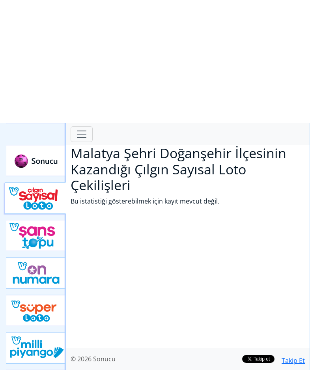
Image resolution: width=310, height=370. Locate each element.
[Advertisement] (155, 61)
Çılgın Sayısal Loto (35, 198)
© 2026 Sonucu (93, 359)
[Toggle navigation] (82, 134)
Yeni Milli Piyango (36, 348)
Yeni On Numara (36, 273)
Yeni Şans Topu (36, 235)
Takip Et (293, 360)
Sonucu (36, 160)
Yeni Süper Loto (36, 310)
